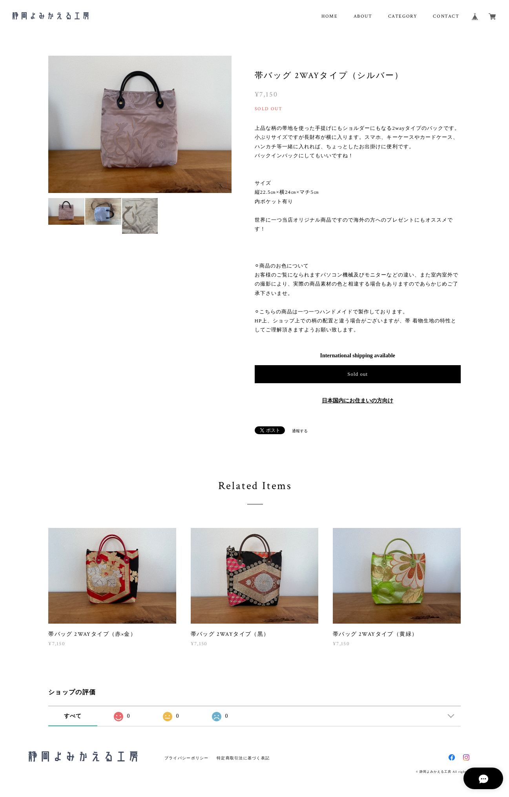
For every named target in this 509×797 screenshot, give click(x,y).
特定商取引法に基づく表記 (243, 758)
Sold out (357, 374)
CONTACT (446, 16)
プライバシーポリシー (186, 758)
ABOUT (363, 16)
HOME (329, 16)
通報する (300, 431)
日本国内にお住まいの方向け (357, 401)
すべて (73, 716)
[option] (140, 124)
